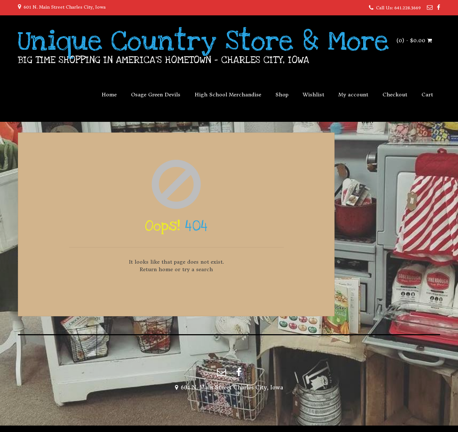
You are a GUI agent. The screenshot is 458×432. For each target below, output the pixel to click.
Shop (282, 94)
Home (109, 94)
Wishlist (313, 94)
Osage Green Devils (155, 94)
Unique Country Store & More (203, 41)
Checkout (395, 94)
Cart (427, 94)
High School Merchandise (228, 94)
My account (353, 94)
